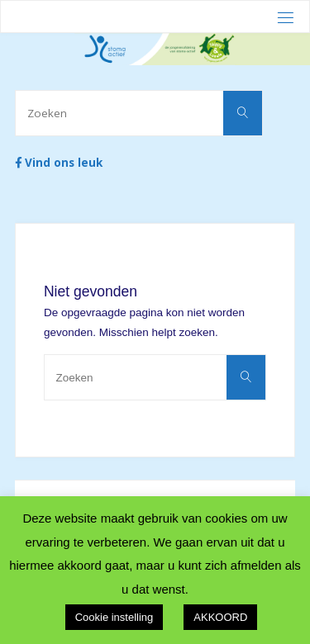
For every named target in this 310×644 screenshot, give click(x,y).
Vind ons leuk (59, 162)
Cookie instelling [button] (114, 617)
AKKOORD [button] (220, 617)
